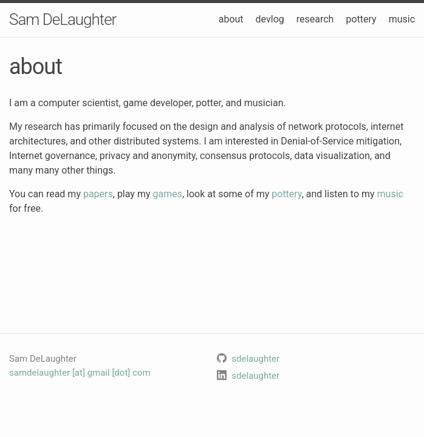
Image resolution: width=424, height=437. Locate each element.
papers (98, 194)
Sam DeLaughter (62, 19)
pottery (361, 19)
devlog (270, 19)
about (231, 19)
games (167, 194)
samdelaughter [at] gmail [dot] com (80, 372)
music (402, 19)
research (315, 19)
